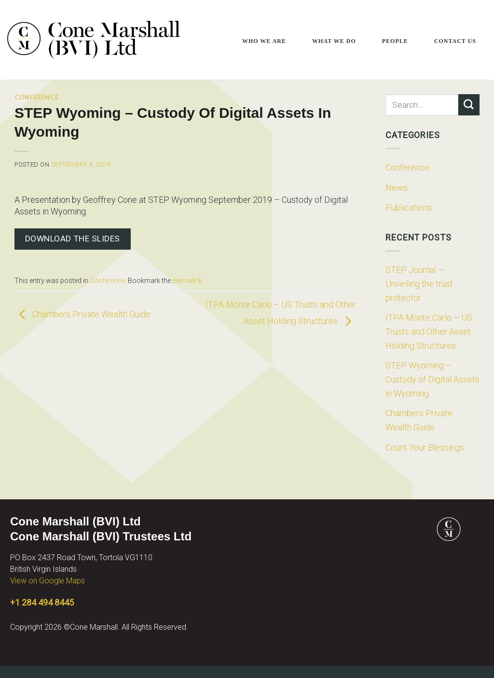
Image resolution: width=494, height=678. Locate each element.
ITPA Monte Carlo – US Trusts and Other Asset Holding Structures (428, 331)
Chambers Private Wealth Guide (82, 314)
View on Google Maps (47, 580)
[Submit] (469, 104)
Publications (408, 207)
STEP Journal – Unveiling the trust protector (419, 283)
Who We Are (264, 41)
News (396, 188)
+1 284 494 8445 (42, 602)
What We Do (334, 41)
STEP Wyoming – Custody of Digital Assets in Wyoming (432, 379)
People (395, 41)
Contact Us (455, 41)
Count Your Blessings (424, 447)
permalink (187, 280)
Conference (36, 97)
